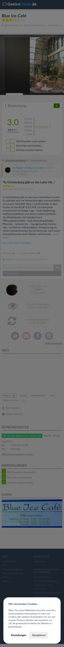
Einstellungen (18, 635)
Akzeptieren (39, 635)
